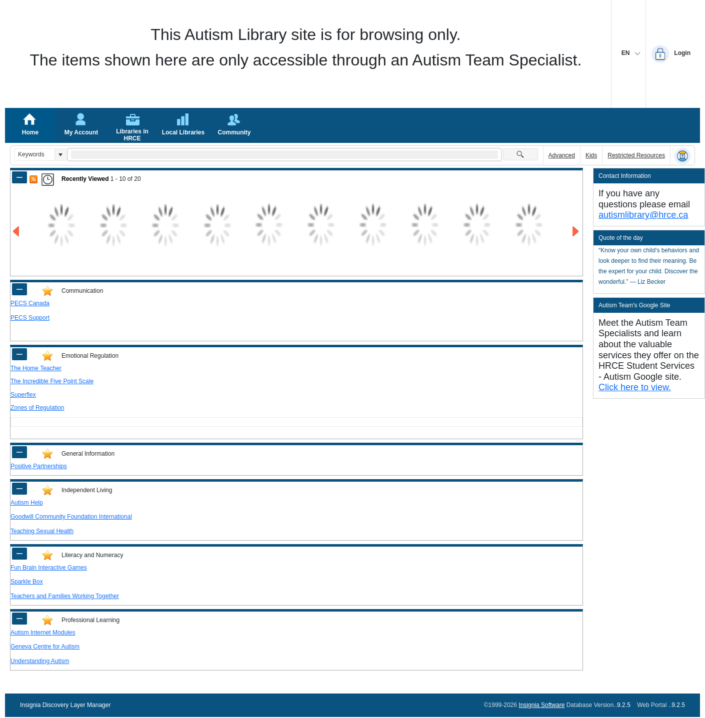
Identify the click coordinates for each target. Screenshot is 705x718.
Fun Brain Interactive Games (48, 567)
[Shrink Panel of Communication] (19, 289)
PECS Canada (30, 303)
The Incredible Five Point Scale (52, 381)
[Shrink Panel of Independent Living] (19, 489)
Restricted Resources (636, 155)
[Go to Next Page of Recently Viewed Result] (576, 231)
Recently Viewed (85, 178)
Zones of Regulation (37, 407)
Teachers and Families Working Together (64, 596)
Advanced (561, 155)
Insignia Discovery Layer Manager (65, 705)
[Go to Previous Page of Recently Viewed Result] (16, 231)
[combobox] (34, 154)
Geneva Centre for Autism (45, 646)
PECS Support (30, 317)
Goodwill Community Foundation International (71, 516)
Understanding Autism (39, 661)
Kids (591, 155)
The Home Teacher (36, 368)
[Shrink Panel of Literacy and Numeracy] (19, 554)
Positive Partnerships (38, 466)
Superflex (23, 394)
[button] (60, 154)
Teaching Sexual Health (42, 531)
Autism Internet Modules (42, 632)
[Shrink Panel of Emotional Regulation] (19, 354)
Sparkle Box (26, 581)
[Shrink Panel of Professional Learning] (19, 619)
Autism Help (26, 502)
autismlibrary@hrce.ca (643, 215)
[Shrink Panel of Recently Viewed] (19, 177)
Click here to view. (634, 387)
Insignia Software (541, 705)
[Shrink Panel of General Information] (19, 452)
